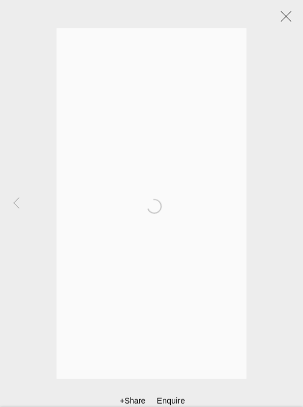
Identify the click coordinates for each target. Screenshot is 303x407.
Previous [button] (16, 203)
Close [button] (283, 19)
